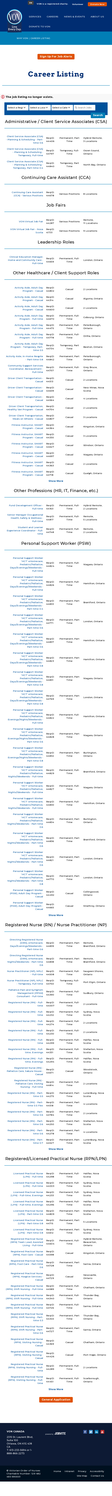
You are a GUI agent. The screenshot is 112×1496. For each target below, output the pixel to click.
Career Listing (40, 38)
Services (35, 16)
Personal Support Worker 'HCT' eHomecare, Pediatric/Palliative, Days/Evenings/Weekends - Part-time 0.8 (26, 659)
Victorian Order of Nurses (24, 1470)
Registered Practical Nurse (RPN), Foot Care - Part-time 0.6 (26, 1264)
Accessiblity (97, 1471)
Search (98, 115)
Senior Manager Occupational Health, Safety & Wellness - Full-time (25, 518)
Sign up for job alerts (56, 56)
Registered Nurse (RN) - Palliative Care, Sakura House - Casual (25, 1071)
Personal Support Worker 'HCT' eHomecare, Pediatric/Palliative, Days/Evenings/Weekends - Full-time (26, 564)
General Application (56, 1399)
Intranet (69, 1471)
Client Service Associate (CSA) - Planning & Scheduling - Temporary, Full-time (25, 152)
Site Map (82, 1475)
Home (57, 1471)
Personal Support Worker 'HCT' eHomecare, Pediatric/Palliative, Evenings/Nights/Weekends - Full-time (25, 716)
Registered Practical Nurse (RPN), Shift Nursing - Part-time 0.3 (27, 1317)
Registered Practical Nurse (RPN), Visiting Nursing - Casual (27, 1342)
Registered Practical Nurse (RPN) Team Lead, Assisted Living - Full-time (26, 1242)
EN (30, 3)
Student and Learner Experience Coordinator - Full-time (25, 530)
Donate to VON (39, 26)
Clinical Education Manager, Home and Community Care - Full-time (25, 260)
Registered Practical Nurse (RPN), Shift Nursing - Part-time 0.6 (27, 1329)
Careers (52, 16)
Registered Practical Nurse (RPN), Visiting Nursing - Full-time (25, 1367)
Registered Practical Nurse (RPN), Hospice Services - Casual (27, 1276)
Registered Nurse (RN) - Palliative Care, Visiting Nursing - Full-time (28, 1083)
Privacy (82, 1471)
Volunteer (77, 4)
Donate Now (97, 4)
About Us (97, 16)
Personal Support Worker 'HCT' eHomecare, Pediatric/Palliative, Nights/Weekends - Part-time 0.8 (25, 877)
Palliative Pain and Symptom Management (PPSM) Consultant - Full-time (25, 993)
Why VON (22, 38)
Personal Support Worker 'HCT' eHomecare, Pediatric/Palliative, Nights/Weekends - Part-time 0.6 (25, 820)
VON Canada (15, 1431)
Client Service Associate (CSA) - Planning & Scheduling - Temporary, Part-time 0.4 (25, 164)
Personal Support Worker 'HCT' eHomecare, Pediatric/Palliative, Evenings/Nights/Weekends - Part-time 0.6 (25, 735)
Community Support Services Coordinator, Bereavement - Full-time (25, 368)
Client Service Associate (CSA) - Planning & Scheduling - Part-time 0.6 (24, 139)
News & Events (74, 16)
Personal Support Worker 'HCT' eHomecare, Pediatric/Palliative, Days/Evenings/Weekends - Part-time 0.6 (26, 621)
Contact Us (97, 1475)
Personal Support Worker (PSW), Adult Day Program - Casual (26, 893)
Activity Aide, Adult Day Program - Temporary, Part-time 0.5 (26, 347)
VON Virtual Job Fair (31, 221)
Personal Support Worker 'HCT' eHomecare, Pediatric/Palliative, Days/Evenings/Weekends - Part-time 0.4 (26, 602)
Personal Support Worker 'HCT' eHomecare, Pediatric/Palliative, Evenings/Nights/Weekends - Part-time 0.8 (25, 754)
